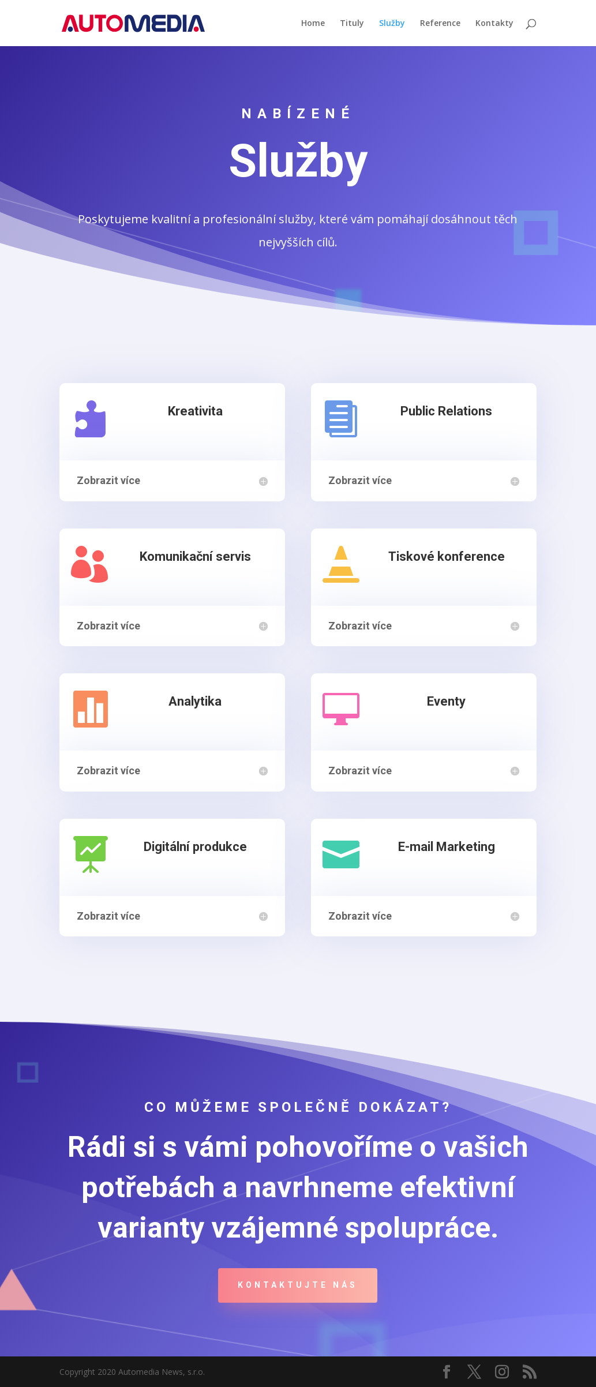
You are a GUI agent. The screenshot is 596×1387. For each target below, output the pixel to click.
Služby (392, 23)
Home (313, 23)
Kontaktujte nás (298, 1284)
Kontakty (494, 23)
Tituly (352, 23)
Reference (440, 23)
